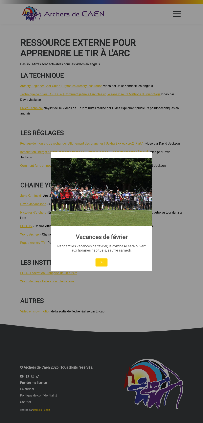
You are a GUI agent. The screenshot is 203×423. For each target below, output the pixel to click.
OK (102, 262)
